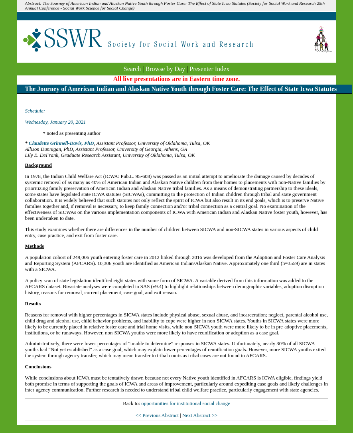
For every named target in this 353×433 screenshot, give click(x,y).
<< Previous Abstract (158, 415)
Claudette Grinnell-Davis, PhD (61, 143)
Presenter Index (209, 68)
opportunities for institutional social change (185, 403)
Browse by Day (165, 68)
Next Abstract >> (199, 415)
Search (132, 68)
